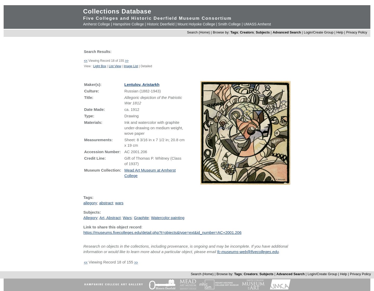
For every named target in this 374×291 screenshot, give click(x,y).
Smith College (229, 24)
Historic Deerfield (161, 24)
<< (86, 61)
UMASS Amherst (257, 24)
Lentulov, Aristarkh (141, 84)
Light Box (99, 66)
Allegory (90, 217)
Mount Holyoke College (196, 24)
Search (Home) (198, 32)
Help (339, 32)
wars (119, 203)
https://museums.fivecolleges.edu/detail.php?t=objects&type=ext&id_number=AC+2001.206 (162, 232)
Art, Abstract (110, 217)
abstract (106, 203)
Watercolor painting (167, 217)
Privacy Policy (356, 32)
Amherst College (96, 24)
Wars (127, 217)
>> (127, 61)
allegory (90, 203)
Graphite (141, 217)
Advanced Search (287, 32)
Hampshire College (128, 24)
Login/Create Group (319, 32)
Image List (131, 66)
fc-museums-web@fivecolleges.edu (248, 251)
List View (115, 66)
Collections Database (117, 11)
